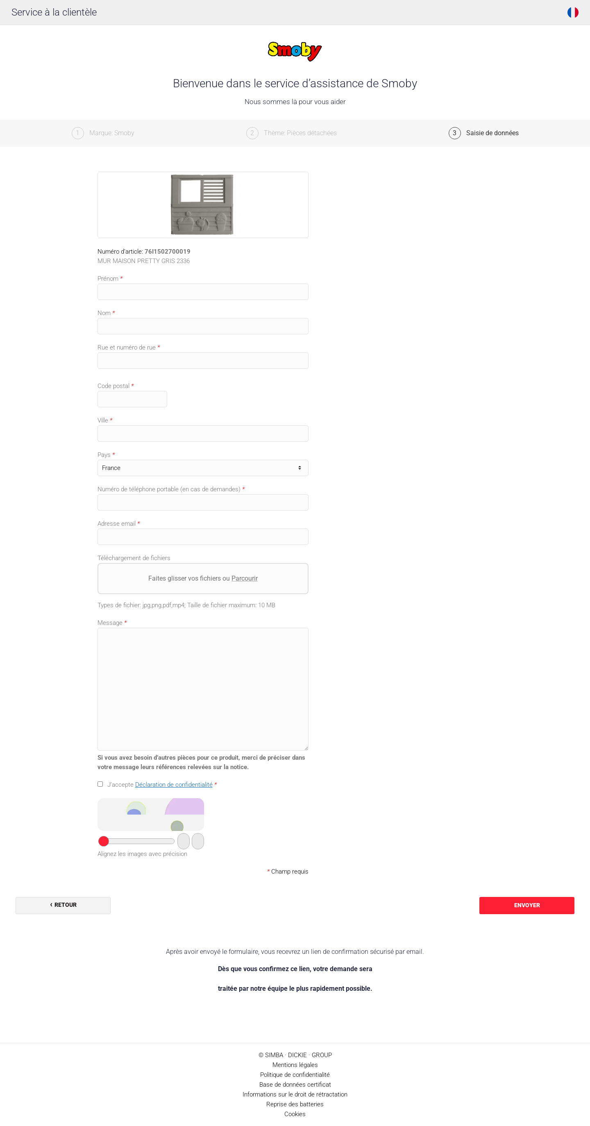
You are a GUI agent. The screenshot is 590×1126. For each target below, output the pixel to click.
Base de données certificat (295, 1084)
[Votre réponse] (136, 841)
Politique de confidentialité (295, 1074)
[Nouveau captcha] (198, 841)
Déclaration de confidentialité (174, 784)
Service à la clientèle (54, 12)
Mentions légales (295, 1065)
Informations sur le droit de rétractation (295, 1094)
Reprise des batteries (295, 1104)
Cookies (295, 1114)
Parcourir (244, 578)
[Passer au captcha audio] (183, 841)
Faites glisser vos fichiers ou (203, 578)
